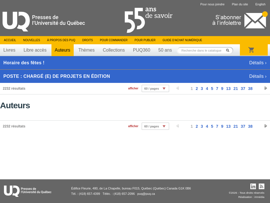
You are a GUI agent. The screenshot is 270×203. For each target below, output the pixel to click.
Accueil (10, 40)
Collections (114, 50)
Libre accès (35, 50)
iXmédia (259, 196)
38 (250, 88)
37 (243, 88)
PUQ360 (141, 50)
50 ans (165, 50)
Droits (87, 40)
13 (228, 88)
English (260, 4)
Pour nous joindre (212, 4)
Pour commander (113, 40)
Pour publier (145, 40)
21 (235, 88)
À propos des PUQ (61, 40)
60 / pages (151, 88)
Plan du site (240, 4)
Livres (9, 50)
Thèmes (86, 50)
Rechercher (229, 50)
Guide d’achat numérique (182, 40)
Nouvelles (31, 40)
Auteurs (62, 50)
